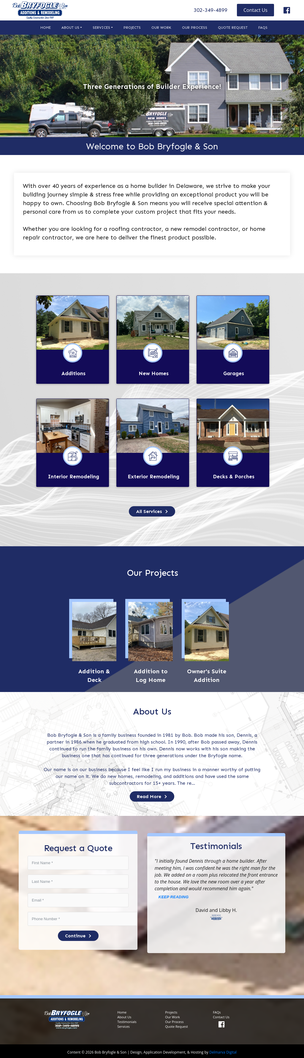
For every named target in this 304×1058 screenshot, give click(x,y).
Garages (233, 373)
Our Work (161, 27)
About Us (70, 27)
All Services (152, 510)
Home (45, 27)
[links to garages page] (233, 322)
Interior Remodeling (73, 475)
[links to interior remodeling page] (73, 425)
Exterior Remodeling (153, 475)
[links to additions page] (73, 322)
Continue (78, 934)
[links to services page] (152, 510)
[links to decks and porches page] (233, 425)
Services (101, 27)
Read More (152, 795)
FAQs (262, 27)
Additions (73, 373)
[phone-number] (78, 917)
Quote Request (233, 27)
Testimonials (127, 1020)
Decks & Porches (233, 475)
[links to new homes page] (153, 322)
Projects (132, 27)
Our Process (194, 27)
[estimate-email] (78, 899)
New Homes (154, 373)
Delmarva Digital (223, 1050)
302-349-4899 (210, 10)
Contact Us (255, 10)
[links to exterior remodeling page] (153, 425)
